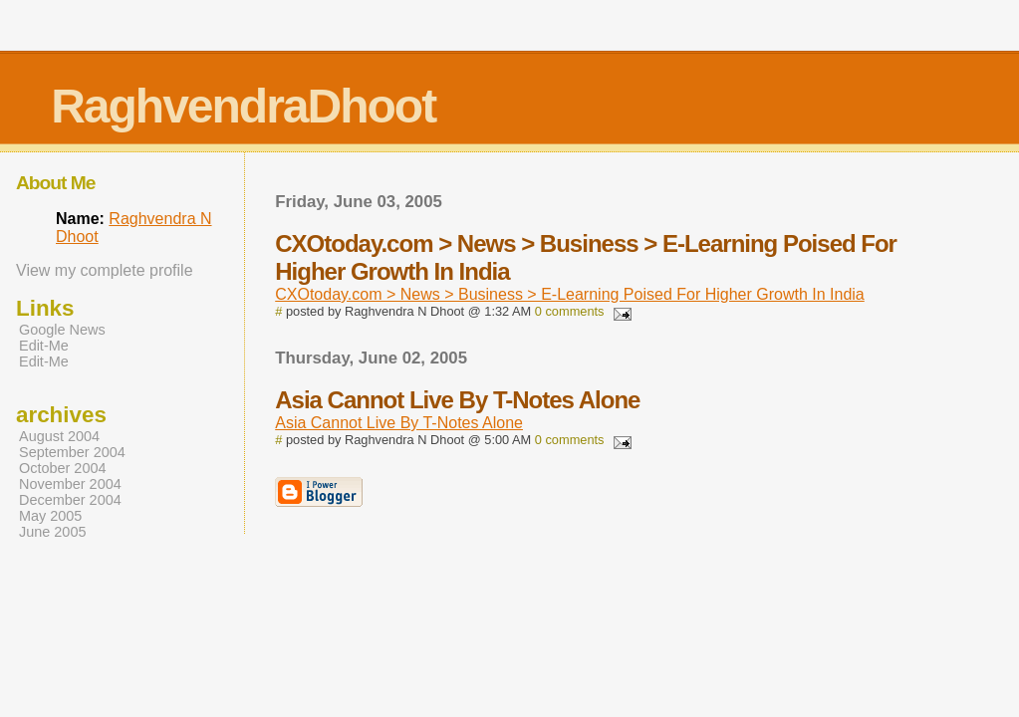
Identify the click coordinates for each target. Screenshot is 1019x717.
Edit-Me (44, 346)
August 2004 (59, 436)
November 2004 (70, 484)
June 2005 (52, 532)
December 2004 (70, 500)
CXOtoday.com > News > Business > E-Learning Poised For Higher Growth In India (570, 294)
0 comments (570, 311)
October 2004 (63, 468)
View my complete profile (104, 270)
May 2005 (50, 516)
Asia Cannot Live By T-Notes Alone (399, 422)
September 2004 (72, 452)
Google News (62, 330)
